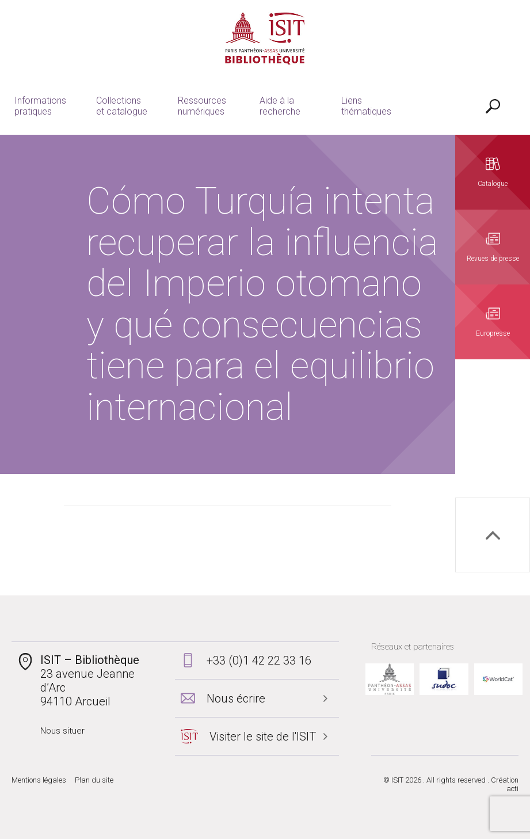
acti (512, 788)
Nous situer (62, 731)
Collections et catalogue (121, 106)
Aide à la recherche (280, 106)
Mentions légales (39, 780)
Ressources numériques (202, 106)
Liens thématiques (366, 106)
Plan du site (94, 780)
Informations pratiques (40, 106)
